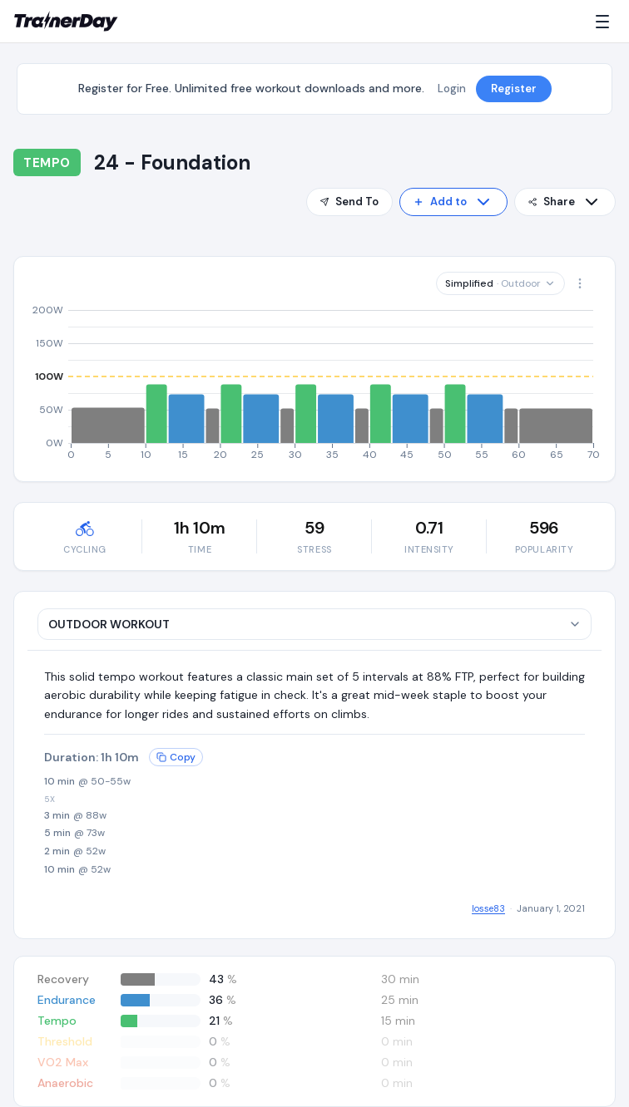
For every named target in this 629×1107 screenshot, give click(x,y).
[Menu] (605, 21)
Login (452, 88)
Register (514, 88)
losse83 (488, 908)
